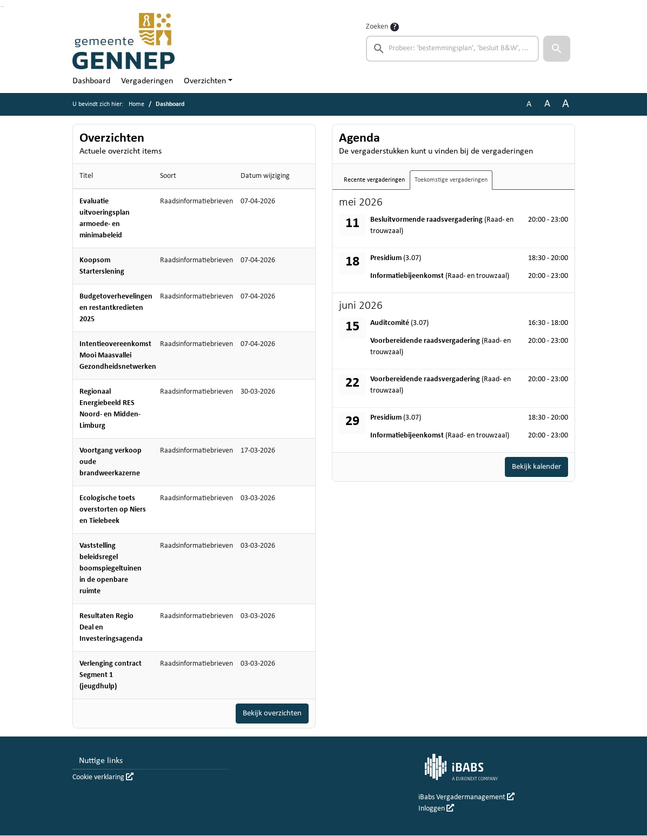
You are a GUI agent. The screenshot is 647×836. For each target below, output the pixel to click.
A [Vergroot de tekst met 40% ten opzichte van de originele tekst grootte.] (565, 104)
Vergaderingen (147, 81)
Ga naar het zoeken (1, 6)
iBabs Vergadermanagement (466, 798)
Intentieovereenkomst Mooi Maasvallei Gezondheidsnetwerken (117, 355)
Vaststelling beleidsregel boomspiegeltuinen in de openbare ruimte (110, 568)
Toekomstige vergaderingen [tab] (451, 180)
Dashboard (91, 81)
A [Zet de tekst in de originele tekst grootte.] (528, 104)
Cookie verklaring (103, 778)
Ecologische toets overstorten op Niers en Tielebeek (112, 509)
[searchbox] (452, 49)
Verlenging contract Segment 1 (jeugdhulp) (110, 675)
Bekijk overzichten (270, 713)
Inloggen (436, 809)
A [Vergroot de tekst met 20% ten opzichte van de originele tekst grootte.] (547, 104)
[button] (556, 49)
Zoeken (377, 27)
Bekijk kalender (534, 467)
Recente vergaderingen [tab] (374, 180)
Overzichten (205, 81)
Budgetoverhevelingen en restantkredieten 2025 (115, 308)
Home (136, 104)
